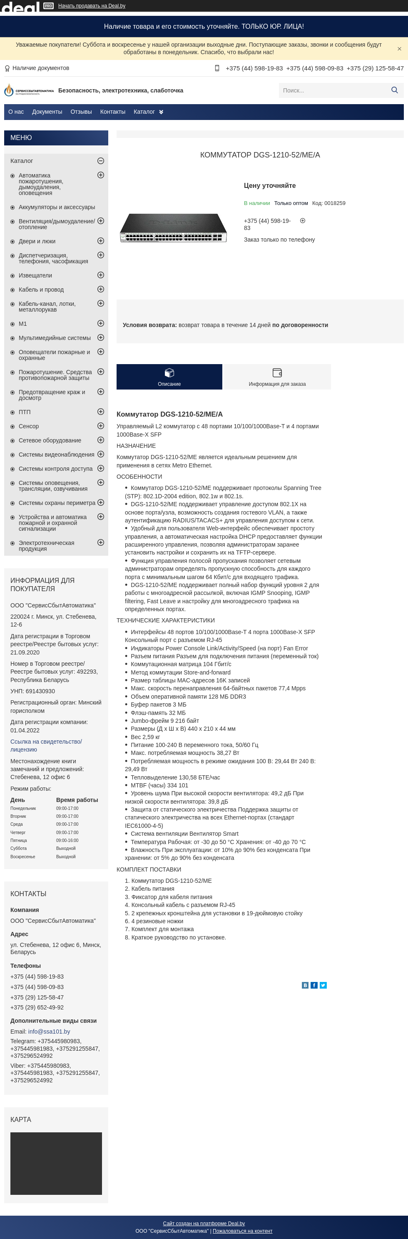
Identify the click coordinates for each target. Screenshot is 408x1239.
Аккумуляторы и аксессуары (57, 207)
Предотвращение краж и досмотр (52, 395)
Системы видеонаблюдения (57, 454)
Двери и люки (37, 241)
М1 (23, 323)
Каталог (144, 111)
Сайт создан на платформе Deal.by (204, 1224)
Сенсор (29, 426)
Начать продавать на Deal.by (91, 6)
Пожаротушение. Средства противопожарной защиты (55, 375)
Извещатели (35, 275)
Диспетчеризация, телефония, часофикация (53, 258)
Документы (47, 111)
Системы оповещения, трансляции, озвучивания (53, 486)
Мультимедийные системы (55, 338)
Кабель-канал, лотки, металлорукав (47, 306)
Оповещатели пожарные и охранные (54, 355)
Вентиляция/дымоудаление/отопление (57, 224)
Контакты (112, 111)
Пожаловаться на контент (242, 1231)
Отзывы (81, 111)
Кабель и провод (41, 289)
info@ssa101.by (49, 1031)
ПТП (25, 412)
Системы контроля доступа (56, 468)
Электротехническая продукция (47, 546)
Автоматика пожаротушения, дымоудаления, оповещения (41, 184)
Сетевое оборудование (50, 440)
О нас (16, 111)
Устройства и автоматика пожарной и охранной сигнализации (53, 523)
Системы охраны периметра (57, 503)
